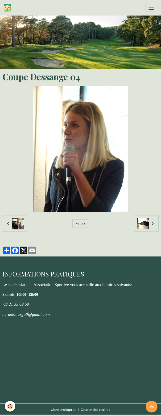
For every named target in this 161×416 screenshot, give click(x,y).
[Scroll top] (151, 406)
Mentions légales (63, 410)
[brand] (8, 8)
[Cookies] (10, 406)
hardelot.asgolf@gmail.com (26, 314)
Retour (80, 223)
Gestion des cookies (95, 410)
